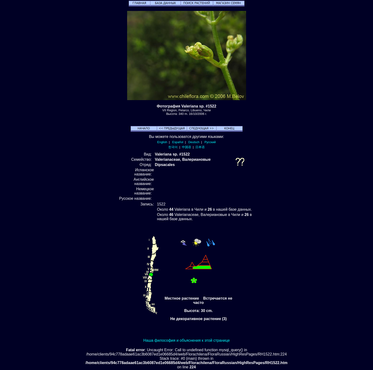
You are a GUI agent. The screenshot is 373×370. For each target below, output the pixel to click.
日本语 (200, 147)
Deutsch (193, 142)
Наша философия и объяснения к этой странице (186, 340)
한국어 (173, 147)
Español (177, 142)
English (162, 142)
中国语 (186, 147)
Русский (210, 142)
